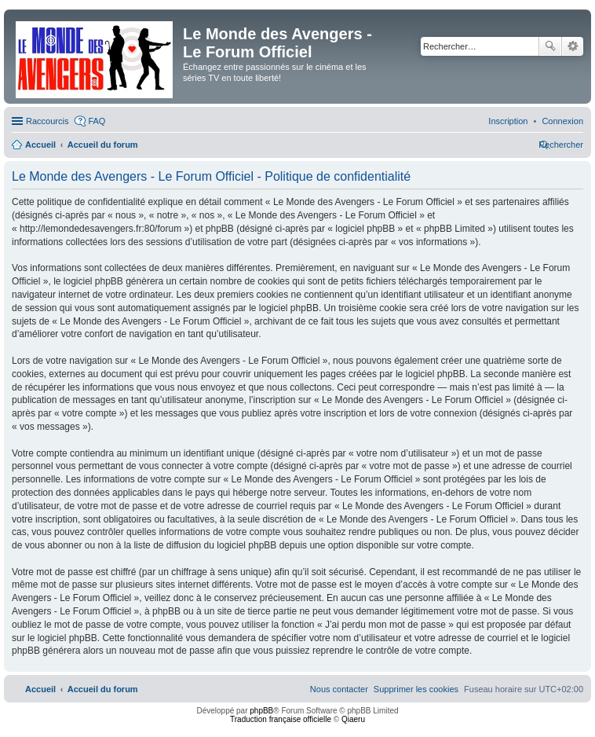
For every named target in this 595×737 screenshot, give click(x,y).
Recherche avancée (572, 46)
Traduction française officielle (280, 719)
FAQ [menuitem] (96, 121)
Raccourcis (47, 121)
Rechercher (550, 46)
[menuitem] (562, 121)
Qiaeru (353, 719)
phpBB (261, 710)
